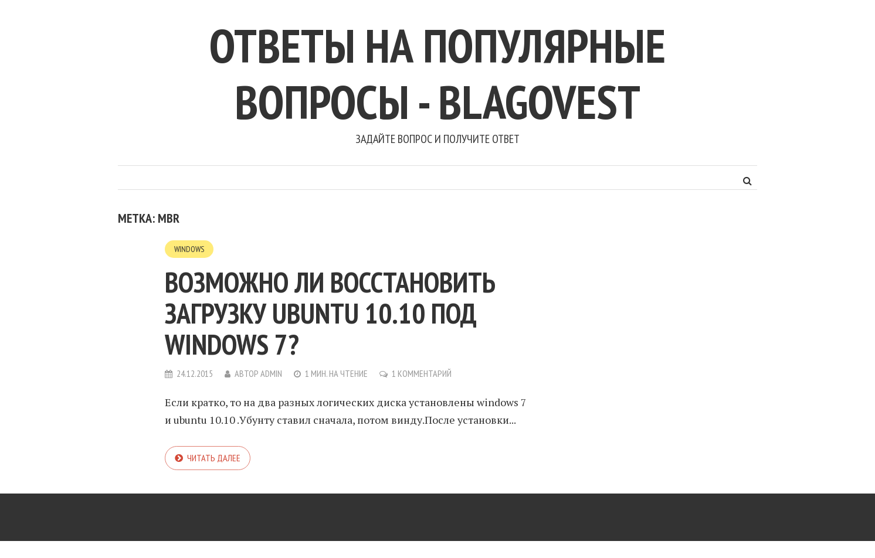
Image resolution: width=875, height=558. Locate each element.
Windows (189, 249)
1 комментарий (422, 373)
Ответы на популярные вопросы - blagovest (437, 73)
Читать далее (213, 458)
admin (271, 373)
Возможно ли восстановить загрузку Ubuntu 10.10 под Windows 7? (330, 313)
